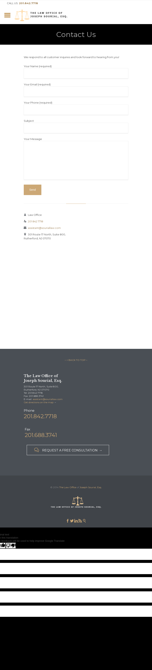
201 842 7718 (33, 221)
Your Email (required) (76, 90)
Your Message (76, 159)
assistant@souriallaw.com (42, 227)
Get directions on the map (38, 402)
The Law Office (67, 487)
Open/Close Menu (7, 15)
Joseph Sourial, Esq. (91, 487)
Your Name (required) (76, 71)
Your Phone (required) (76, 108)
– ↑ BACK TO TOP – (76, 360)
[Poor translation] (11, 546)
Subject (76, 126)
